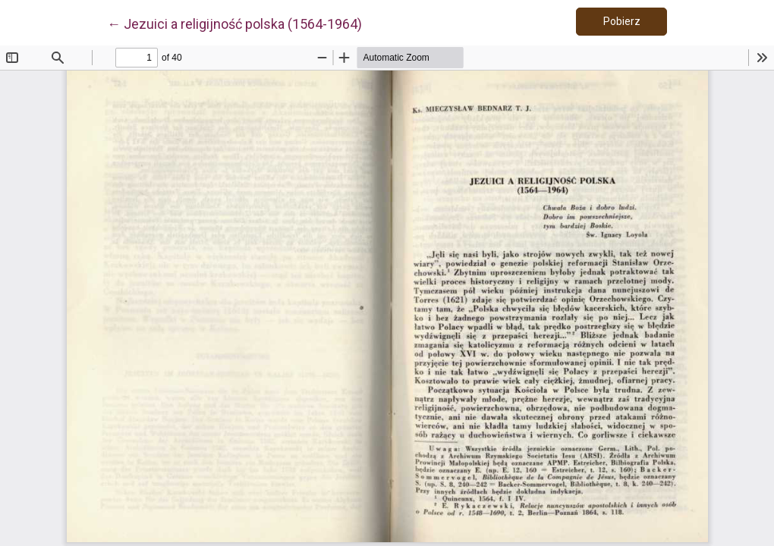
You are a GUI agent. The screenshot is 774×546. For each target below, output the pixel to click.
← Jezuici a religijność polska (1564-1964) (234, 23)
